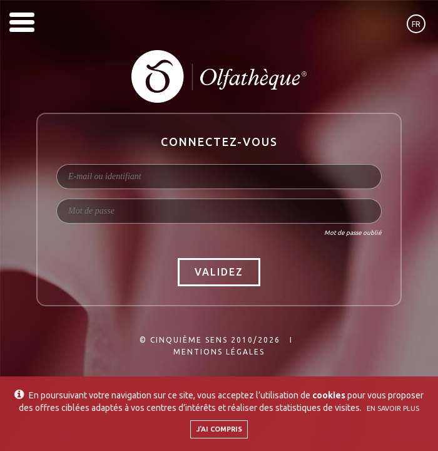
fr (416, 24)
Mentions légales (219, 352)
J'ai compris (219, 429)
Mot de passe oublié (353, 232)
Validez (219, 271)
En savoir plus (393, 408)
